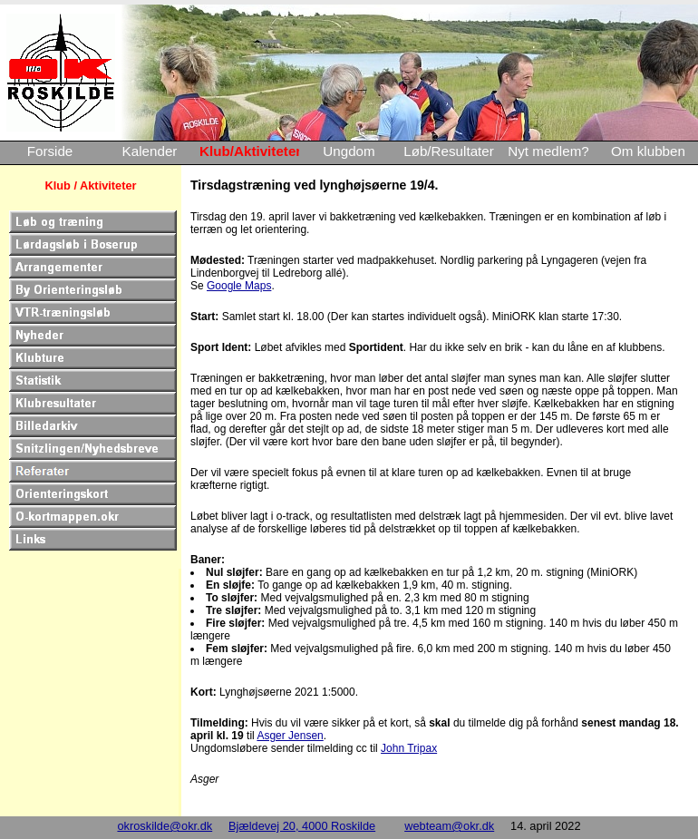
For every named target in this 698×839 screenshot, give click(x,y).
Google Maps (239, 285)
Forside (50, 151)
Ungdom (348, 151)
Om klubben (648, 151)
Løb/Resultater (448, 151)
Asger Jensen (290, 735)
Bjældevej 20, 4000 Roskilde (301, 826)
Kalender (150, 151)
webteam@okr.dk (449, 826)
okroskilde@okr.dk (164, 826)
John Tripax (409, 748)
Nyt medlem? (548, 151)
